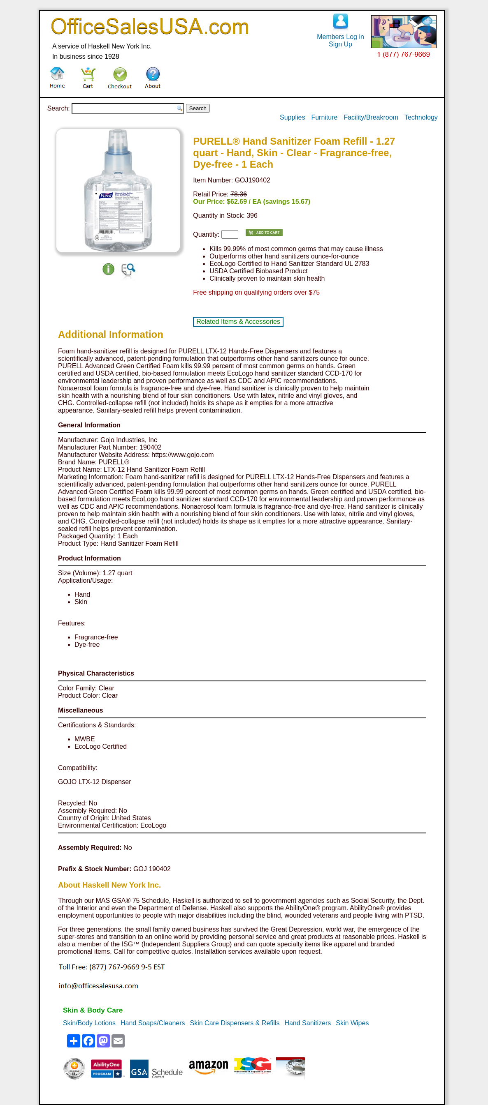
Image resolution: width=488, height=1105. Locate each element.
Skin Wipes (352, 1023)
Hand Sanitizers (307, 1023)
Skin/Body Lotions (89, 1023)
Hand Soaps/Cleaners (153, 1023)
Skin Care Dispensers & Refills (235, 1023)
